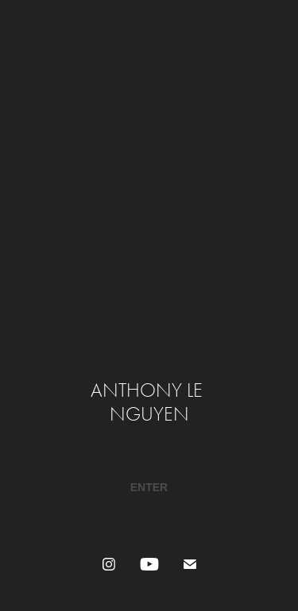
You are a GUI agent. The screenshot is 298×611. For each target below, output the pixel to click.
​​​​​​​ (149, 487)
